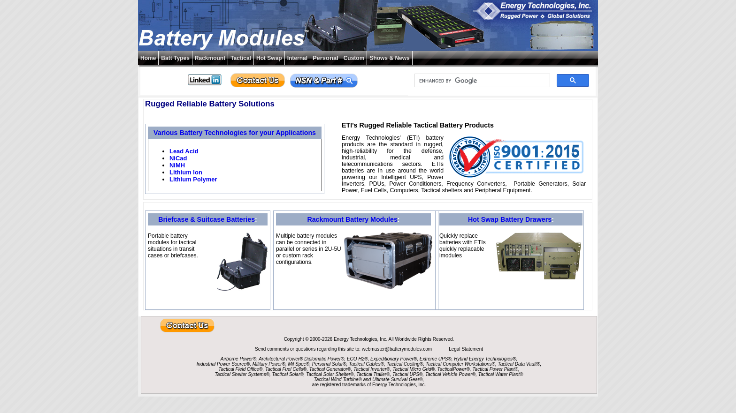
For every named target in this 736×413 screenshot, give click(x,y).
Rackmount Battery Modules (352, 219)
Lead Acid (183, 151)
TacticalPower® (453, 369)
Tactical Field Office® (240, 369)
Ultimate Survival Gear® (397, 379)
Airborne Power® (238, 358)
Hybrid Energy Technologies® (485, 358)
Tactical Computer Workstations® (460, 364)
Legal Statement (466, 349)
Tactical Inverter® (371, 369)
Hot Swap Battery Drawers (510, 219)
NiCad (178, 158)
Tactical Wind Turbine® (338, 379)
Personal (325, 57)
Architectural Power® (281, 358)
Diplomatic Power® (324, 358)
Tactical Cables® (366, 364)
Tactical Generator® (330, 369)
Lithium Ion (185, 172)
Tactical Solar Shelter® (330, 374)
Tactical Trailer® (373, 374)
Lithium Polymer (193, 179)
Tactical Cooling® (405, 364)
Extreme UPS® (436, 358)
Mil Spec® (298, 364)
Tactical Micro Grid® (413, 369)
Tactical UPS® (407, 374)
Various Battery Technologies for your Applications (234, 132)
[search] (481, 80)
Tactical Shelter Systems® (242, 374)
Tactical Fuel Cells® (286, 369)
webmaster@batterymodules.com (397, 349)
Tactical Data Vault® (519, 364)
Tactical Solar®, (288, 374)
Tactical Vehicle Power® (450, 374)
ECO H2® (357, 358)
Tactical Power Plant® (495, 369)
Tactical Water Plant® (500, 374)
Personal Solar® (329, 364)
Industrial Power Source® (223, 364)
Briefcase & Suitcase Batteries (206, 219)
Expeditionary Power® (393, 358)
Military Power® (269, 364)
